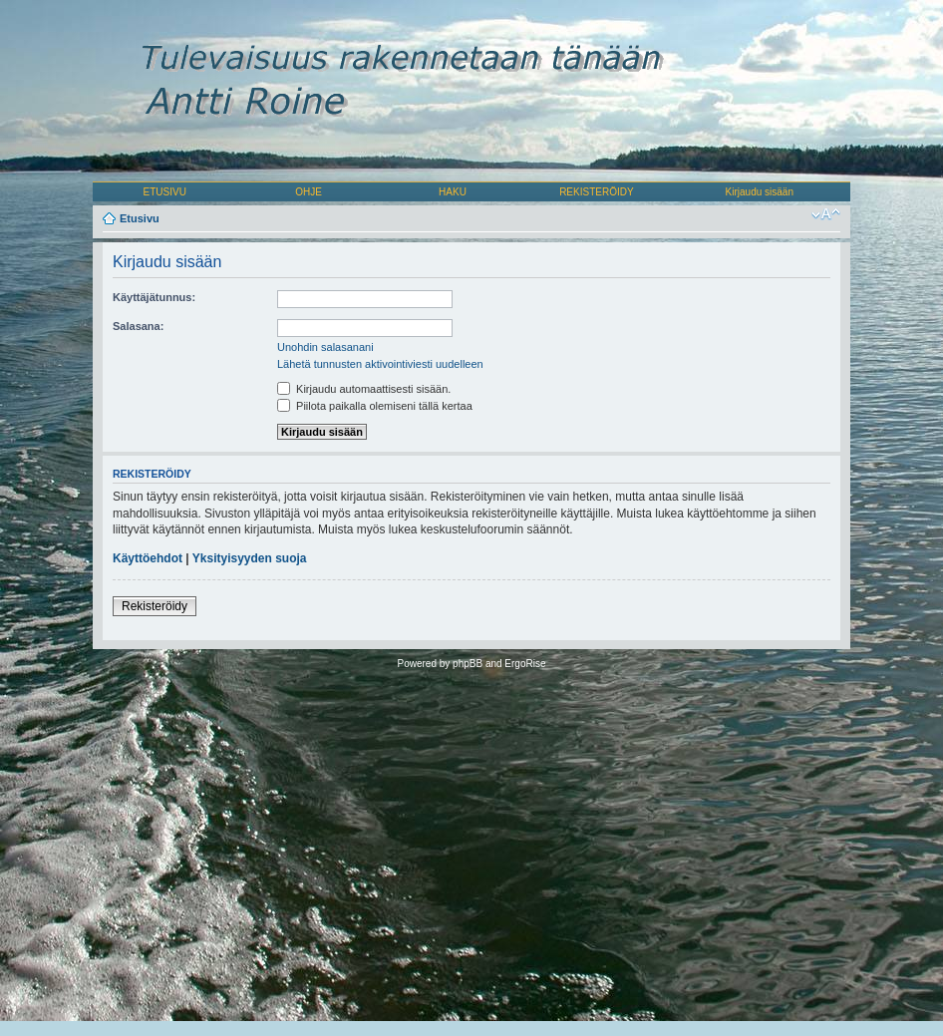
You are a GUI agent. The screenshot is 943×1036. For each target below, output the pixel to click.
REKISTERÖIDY (596, 191)
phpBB (467, 663)
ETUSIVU (165, 191)
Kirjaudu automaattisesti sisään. (364, 389)
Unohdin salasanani (325, 347)
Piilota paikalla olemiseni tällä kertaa (374, 406)
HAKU (453, 191)
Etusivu (139, 218)
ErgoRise (524, 663)
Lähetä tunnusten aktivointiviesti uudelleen (380, 364)
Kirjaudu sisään (759, 191)
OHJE (308, 191)
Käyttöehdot (147, 558)
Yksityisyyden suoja (249, 558)
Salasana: (138, 326)
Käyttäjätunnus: (154, 297)
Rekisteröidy (154, 606)
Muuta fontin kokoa (825, 214)
